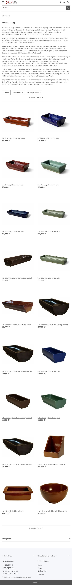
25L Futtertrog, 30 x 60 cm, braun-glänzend (53, 325)
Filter (6, 92)
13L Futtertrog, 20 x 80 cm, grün (49, 278)
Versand (28, 577)
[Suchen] (34, 8)
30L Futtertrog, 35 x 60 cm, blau (49, 371)
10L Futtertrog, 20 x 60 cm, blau (13, 232)
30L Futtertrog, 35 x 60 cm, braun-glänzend (17, 418)
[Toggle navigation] (3, 1)
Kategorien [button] (6, 539)
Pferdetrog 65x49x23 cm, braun (12, 511)
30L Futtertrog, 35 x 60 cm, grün (49, 418)
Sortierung (17, 92)
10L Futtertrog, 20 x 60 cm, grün (49, 232)
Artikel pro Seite (33, 92)
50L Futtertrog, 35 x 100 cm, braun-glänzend (17, 464)
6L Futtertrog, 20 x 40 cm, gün (48, 185)
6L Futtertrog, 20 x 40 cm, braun (13, 185)
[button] (60, 2)
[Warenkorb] (68, 2)
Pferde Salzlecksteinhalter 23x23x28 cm (51, 464)
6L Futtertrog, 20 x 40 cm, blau (48, 138)
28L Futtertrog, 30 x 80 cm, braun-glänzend (17, 371)
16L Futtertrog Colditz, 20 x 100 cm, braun (16, 325)
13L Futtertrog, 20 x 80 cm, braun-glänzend (17, 278)
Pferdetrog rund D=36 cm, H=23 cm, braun (52, 511)
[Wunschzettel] (64, 2)
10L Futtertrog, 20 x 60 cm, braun (13, 138)
